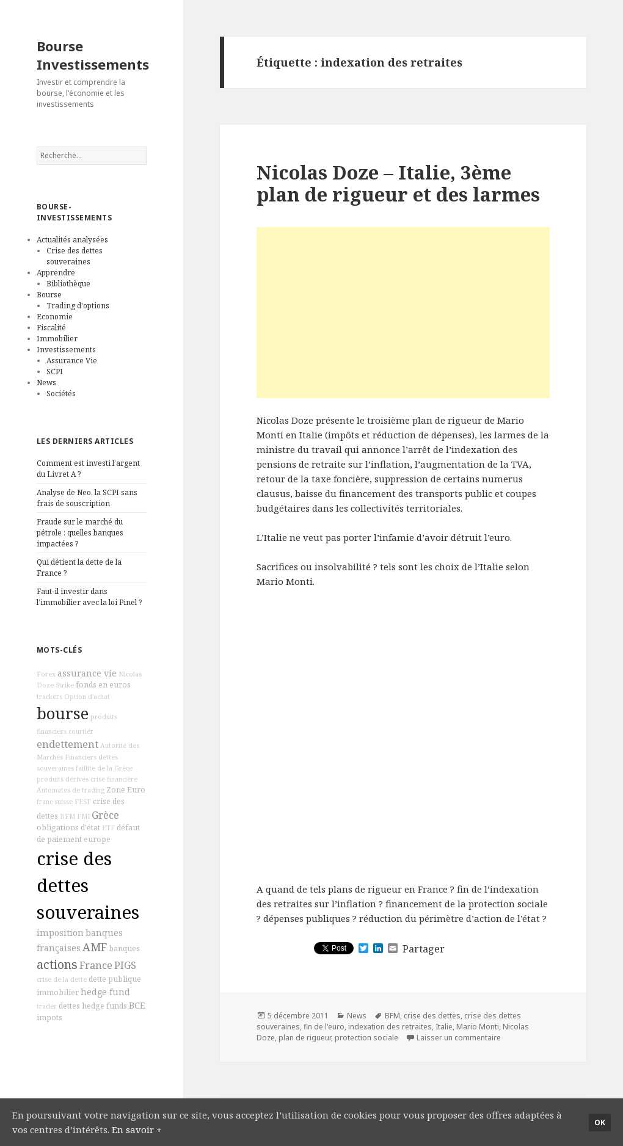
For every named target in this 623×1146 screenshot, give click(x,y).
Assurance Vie (71, 360)
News (46, 382)
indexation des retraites (390, 1026)
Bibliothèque (68, 283)
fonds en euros (103, 685)
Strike (65, 685)
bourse (63, 713)
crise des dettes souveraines (88, 885)
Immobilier (57, 338)
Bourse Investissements (93, 55)
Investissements (66, 349)
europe (97, 839)
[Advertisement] (403, 312)
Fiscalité (51, 327)
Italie (444, 1026)
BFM (67, 816)
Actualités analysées (72, 239)
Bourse (49, 294)
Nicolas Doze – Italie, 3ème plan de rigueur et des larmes (398, 183)
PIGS (125, 965)
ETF (108, 828)
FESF (83, 801)
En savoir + (137, 1129)
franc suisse (55, 801)
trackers (49, 696)
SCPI (54, 371)
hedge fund (105, 992)
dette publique (115, 979)
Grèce (105, 815)
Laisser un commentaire (459, 1037)
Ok (599, 1122)
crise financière (113, 779)
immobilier (58, 992)
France (95, 965)
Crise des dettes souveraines (74, 256)
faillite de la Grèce (104, 768)
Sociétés (61, 393)
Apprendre (56, 272)
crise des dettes (432, 1015)
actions (57, 964)
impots (49, 1017)
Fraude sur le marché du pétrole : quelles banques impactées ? (80, 533)
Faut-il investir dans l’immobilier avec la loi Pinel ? (89, 596)
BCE (137, 1005)
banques (124, 948)
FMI (83, 816)
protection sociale (366, 1037)
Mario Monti (477, 1026)
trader (47, 1006)
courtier (80, 731)
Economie (55, 316)
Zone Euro (125, 790)
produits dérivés (63, 779)
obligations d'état (68, 827)
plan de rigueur (305, 1037)
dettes (69, 1006)
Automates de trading (70, 790)
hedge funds (104, 1006)
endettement (67, 744)
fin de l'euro (324, 1026)
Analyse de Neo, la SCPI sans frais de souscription (87, 498)
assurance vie (87, 673)
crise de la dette (62, 979)
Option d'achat (87, 696)
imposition (60, 932)
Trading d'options (77, 305)
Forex (46, 674)
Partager (424, 949)
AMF (94, 947)
